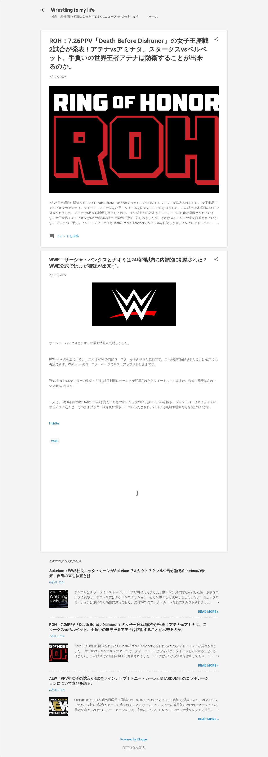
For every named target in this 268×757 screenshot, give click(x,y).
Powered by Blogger (134, 739)
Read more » (208, 612)
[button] (216, 40)
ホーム (153, 17)
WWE (54, 441)
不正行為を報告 (134, 748)
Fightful (54, 423)
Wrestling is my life (73, 10)
